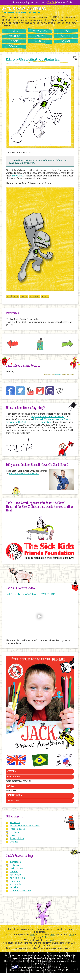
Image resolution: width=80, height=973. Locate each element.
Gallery (40, 36)
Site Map (14, 832)
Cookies (14, 841)
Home (14, 30)
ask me (46, 20)
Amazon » (11, 771)
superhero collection (20, 890)
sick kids (14, 887)
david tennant (17, 868)
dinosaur (14, 871)
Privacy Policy (17, 838)
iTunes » (11, 786)
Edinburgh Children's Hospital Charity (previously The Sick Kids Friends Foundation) (38, 420)
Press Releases (17, 828)
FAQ (65, 30)
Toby (52, 934)
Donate (65, 41)
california (14, 865)
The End (51, 2)
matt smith (15, 884)
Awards (40, 41)
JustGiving (58, 374)
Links (12, 835)
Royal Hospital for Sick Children (47, 416)
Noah (71, 934)
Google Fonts (55, 961)
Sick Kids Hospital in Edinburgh (22, 20)
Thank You (15, 822)
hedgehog (15, 881)
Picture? (14, 35)
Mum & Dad (40, 31)
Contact (14, 46)
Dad (44, 937)
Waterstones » (14, 795)
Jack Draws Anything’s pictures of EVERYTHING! (31, 594)
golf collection (17, 877)
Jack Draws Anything (24, 8)
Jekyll (67, 961)
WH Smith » (13, 801)
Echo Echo (17, 175)
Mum (32, 934)
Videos (65, 35)
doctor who (16, 874)
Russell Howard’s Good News (24, 473)
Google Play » (14, 777)
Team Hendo (49, 940)
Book (14, 41)
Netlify (41, 963)
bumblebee (15, 861)
